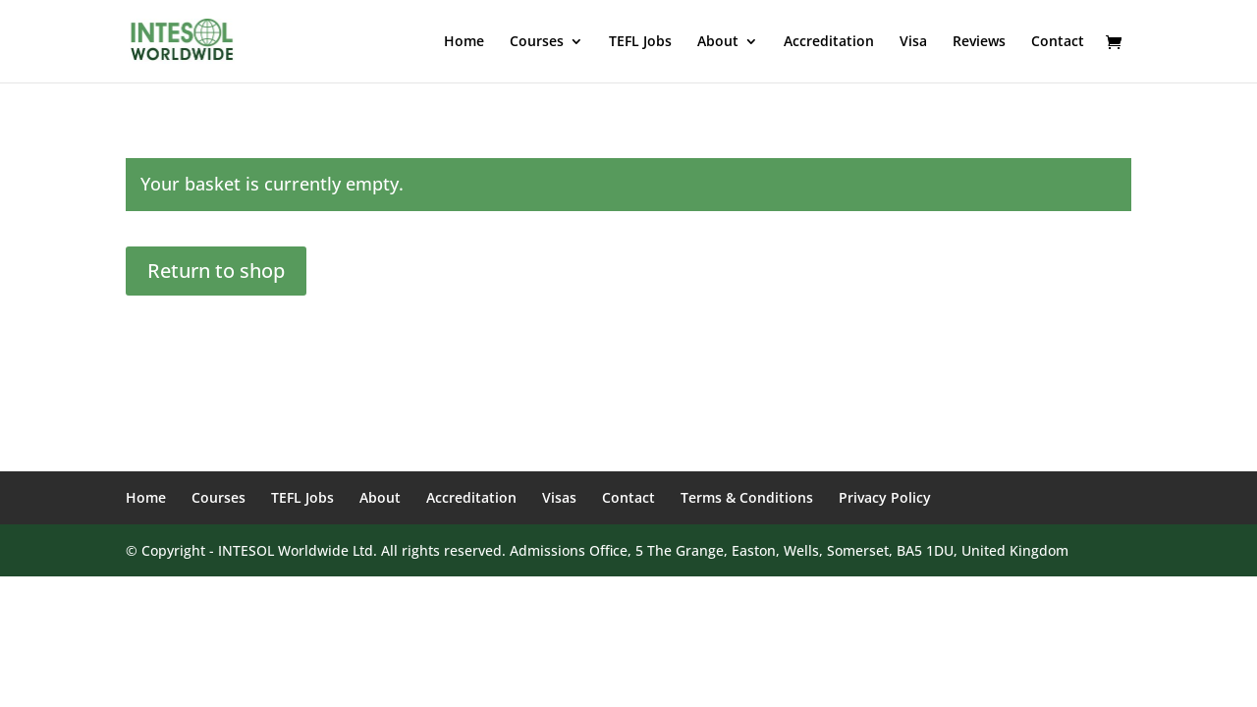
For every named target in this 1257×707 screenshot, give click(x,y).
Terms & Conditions (747, 497)
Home (464, 42)
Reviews (979, 42)
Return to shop (216, 270)
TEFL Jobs (640, 42)
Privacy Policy (885, 497)
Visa (913, 42)
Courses (537, 42)
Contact (1057, 42)
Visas (559, 497)
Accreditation (829, 42)
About (717, 42)
